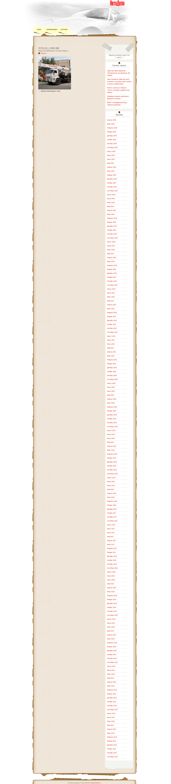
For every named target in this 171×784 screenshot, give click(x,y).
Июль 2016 (111, 576)
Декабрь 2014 (112, 650)
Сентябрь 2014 (112, 662)
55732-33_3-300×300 (48, 48)
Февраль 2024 (112, 218)
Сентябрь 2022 (112, 285)
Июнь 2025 (111, 159)
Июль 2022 (111, 293)
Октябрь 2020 (112, 375)
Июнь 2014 (111, 674)
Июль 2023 (111, 246)
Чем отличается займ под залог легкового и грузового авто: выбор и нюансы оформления (119, 81)
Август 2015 (111, 619)
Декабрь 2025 (112, 136)
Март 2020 (111, 403)
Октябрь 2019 (112, 422)
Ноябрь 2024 (111, 183)
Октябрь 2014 (112, 658)
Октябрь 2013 (112, 705)
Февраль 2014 (112, 690)
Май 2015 (110, 631)
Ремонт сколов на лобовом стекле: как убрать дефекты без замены (118, 90)
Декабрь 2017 (112, 509)
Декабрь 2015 (112, 603)
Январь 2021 (111, 364)
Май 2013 (110, 725)
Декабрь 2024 (112, 179)
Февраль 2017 (112, 548)
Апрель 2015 (111, 635)
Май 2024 (110, 206)
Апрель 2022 (111, 305)
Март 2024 (111, 214)
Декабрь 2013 (112, 698)
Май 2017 (110, 536)
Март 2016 (111, 592)
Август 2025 (111, 151)
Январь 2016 (111, 599)
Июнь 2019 (111, 438)
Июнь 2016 (111, 580)
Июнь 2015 (111, 627)
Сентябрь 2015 (112, 615)
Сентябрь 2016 (112, 568)
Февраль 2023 (112, 265)
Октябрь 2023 (112, 234)
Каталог (64, 29)
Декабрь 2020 (112, 367)
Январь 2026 (111, 132)
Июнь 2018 (111, 485)
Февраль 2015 (112, 643)
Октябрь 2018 (112, 470)
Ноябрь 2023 (111, 230)
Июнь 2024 (111, 202)
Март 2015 (111, 639)
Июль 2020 (111, 387)
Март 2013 (111, 733)
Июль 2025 (111, 155)
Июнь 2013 (111, 721)
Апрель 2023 (111, 257)
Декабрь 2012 (112, 745)
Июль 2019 (111, 434)
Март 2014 (111, 686)
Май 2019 (110, 442)
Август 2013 (111, 713)
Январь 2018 (111, 505)
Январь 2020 (111, 411)
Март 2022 (111, 309)
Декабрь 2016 (112, 556)
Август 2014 (111, 666)
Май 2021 (110, 348)
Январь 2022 (111, 316)
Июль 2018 (111, 481)
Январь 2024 (111, 222)
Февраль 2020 (112, 407)
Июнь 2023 (111, 250)
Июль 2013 (111, 717)
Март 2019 (111, 450)
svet (58, 91)
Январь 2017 (111, 552)
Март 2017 (111, 544)
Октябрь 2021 (112, 328)
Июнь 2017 (111, 533)
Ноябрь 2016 (111, 560)
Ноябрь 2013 (111, 702)
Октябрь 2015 (112, 611)
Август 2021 (111, 336)
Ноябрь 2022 (111, 277)
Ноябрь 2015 (111, 607)
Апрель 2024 (111, 210)
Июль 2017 (111, 529)
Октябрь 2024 (112, 187)
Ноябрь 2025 (111, 140)
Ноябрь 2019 (111, 419)
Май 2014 (110, 678)
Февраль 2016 (112, 595)
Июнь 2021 (111, 344)
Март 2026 (111, 124)
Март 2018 (111, 497)
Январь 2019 (111, 458)
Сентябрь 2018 (112, 474)
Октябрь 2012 (112, 753)
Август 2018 (111, 478)
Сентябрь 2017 (112, 521)
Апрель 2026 (111, 120)
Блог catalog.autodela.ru (94, 782)
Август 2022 (111, 289)
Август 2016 (111, 572)
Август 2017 (111, 525)
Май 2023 (110, 253)
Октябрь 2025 (112, 143)
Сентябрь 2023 (112, 238)
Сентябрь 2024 (112, 191)
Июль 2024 (111, 198)
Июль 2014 (111, 670)
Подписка (43, 53)
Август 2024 (111, 195)
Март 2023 (111, 261)
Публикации (51, 29)
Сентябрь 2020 (112, 379)
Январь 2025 (111, 175)
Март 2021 (111, 356)
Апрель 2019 (111, 446)
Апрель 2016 (111, 588)
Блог (39, 29)
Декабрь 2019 (112, 415)
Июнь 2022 (111, 297)
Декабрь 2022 (112, 273)
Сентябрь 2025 (112, 147)
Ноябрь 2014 (111, 654)
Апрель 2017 (111, 540)
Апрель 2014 (111, 682)
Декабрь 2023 (112, 226)
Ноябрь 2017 (111, 513)
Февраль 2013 (112, 737)
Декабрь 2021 (112, 320)
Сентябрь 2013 (112, 709)
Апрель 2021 (111, 352)
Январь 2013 (111, 741)
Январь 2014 (111, 694)
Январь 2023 (111, 269)
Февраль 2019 (112, 454)
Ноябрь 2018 (111, 466)
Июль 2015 (111, 623)
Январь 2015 (111, 647)
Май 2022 (110, 301)
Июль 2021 (111, 340)
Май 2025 (110, 163)
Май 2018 (110, 489)
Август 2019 (111, 430)
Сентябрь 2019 (112, 426)
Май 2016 (110, 584)
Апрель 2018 (111, 493)
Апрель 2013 (111, 729)
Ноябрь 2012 (111, 749)
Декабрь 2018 (112, 462)
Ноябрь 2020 (111, 371)
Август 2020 (111, 383)
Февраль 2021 (112, 360)
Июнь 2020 (111, 391)
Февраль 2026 (112, 128)
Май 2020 (110, 395)
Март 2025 (111, 171)
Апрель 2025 (111, 167)
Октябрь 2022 (112, 281)
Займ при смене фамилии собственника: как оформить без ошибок (118, 73)
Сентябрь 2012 (112, 757)
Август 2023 (111, 242)
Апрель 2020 (111, 399)
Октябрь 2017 (112, 517)
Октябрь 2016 (112, 564)
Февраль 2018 (112, 501)
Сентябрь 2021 (112, 332)
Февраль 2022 (112, 312)
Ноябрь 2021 (111, 324)
